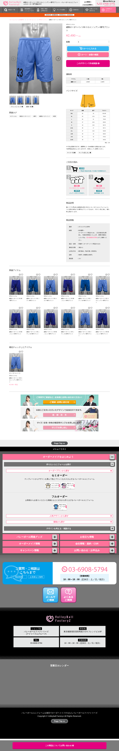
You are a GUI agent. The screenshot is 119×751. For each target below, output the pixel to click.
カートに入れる (88, 48)
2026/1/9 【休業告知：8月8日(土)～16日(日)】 (59, 15)
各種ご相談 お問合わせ (44, 9)
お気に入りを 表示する (93, 9)
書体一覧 (29, 106)
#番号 (34, 116)
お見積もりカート (109, 9)
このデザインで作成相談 (88, 63)
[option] (35, 58)
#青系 (54, 116)
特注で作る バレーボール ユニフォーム (58, 510)
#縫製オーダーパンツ (44, 116)
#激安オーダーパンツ (25, 116)
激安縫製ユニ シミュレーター (29, 9)
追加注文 (76, 9)
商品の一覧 (11, 9)
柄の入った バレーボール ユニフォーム (67, 489)
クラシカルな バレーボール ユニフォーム (49, 489)
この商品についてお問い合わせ (59, 745)
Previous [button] (13, 58)
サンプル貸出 (61, 9)
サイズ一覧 (71, 152)
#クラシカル (13, 116)
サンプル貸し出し (85, 152)
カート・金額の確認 (88, 54)
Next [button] (58, 58)
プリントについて (17, 106)
